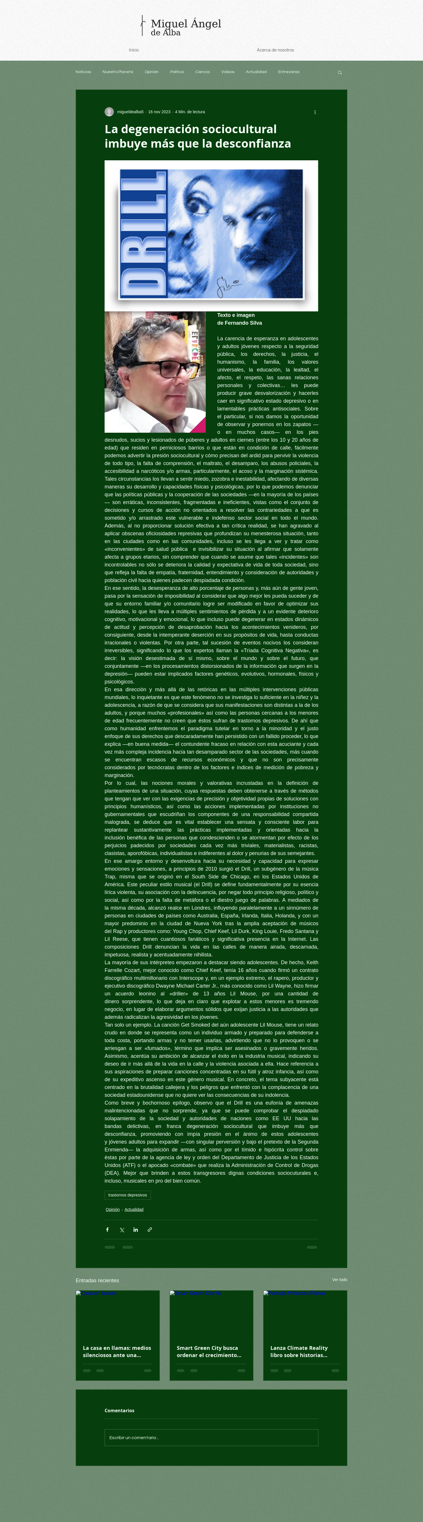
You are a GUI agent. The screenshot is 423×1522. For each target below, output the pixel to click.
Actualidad (256, 72)
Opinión (152, 72)
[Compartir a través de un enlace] (150, 1229)
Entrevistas (288, 72)
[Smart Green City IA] (211, 1314)
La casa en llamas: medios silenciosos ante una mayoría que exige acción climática (117, 1351)
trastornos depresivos (127, 1195)
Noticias (83, 72)
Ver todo (339, 1279)
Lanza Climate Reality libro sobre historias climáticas (299, 1351)
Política (177, 72)
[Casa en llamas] (117, 1314)
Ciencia (202, 72)
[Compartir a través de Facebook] (107, 1229)
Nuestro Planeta (118, 72)
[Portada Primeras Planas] (305, 1314)
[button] (340, 72)
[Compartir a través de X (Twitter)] (121, 1229)
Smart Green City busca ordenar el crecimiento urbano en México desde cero (208, 1351)
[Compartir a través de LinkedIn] (135, 1229)
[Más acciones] (314, 111)
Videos (227, 72)
